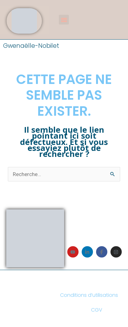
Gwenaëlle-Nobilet (31, 46)
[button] (64, 20)
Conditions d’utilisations (89, 295)
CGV (96, 309)
